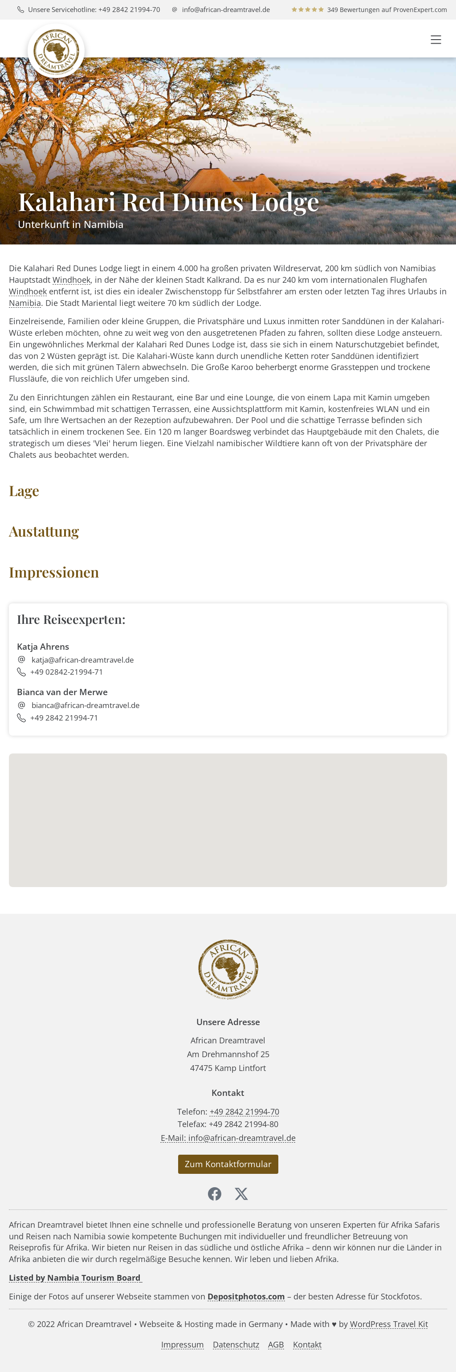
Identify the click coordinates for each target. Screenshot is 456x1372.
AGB (276, 1344)
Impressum (182, 1344)
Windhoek (71, 279)
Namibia (25, 302)
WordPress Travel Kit (389, 1323)
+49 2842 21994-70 (244, 1111)
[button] (435, 38)
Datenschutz (236, 1344)
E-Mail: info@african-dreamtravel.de (228, 1137)
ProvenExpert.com (420, 9)
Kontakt (307, 1344)
